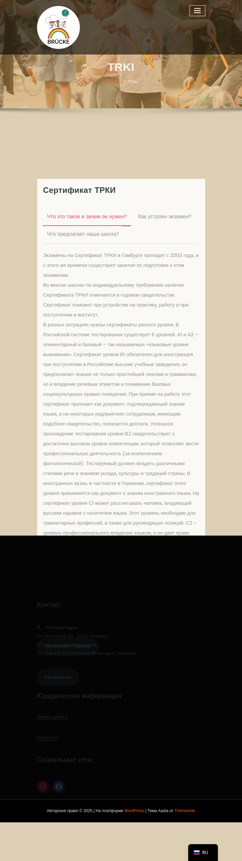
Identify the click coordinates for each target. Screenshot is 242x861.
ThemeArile (185, 810)
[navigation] (203, 852)
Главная (112, 85)
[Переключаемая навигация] (197, 10)
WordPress (134, 810)
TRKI (133, 85)
